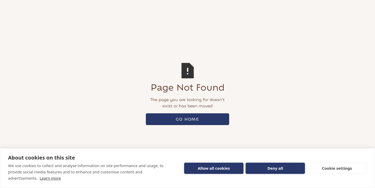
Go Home (187, 119)
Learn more (50, 178)
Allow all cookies (214, 168)
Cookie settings (337, 168)
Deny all (275, 168)
